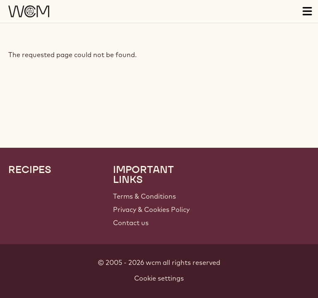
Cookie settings (159, 278)
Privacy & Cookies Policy (151, 209)
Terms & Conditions (144, 196)
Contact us (131, 223)
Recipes (29, 170)
